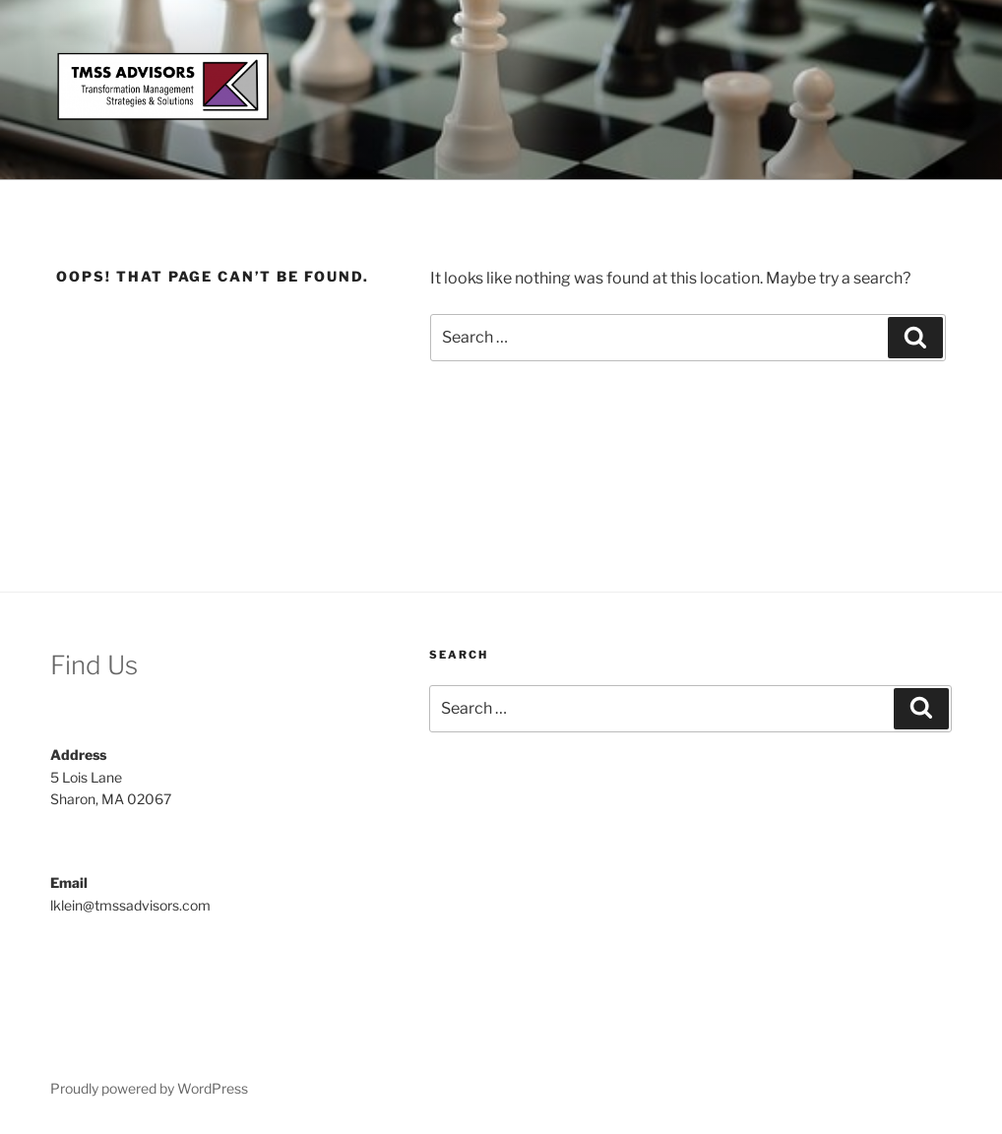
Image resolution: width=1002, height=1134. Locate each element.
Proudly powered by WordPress (149, 1088)
